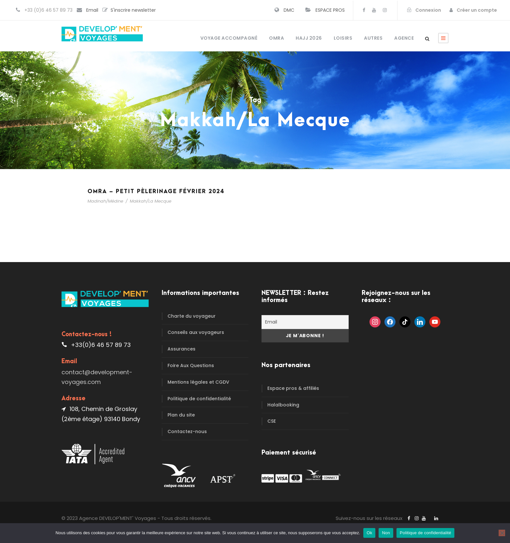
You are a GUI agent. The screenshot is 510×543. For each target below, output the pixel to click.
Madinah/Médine (105, 201)
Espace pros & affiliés (293, 388)
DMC (289, 10)
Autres (373, 38)
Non (386, 532)
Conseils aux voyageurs (196, 332)
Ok (369, 532)
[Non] (502, 533)
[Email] (305, 322)
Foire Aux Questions (191, 365)
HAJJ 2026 (309, 38)
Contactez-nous (187, 431)
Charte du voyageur (192, 316)
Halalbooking (283, 405)
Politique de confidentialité (199, 398)
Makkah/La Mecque (150, 201)
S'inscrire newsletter (133, 10)
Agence (404, 38)
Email (92, 10)
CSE (271, 421)
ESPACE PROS (330, 10)
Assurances (181, 349)
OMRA (276, 38)
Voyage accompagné (229, 38)
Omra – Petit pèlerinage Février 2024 (155, 191)
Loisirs (343, 38)
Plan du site (181, 415)
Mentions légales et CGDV (198, 382)
